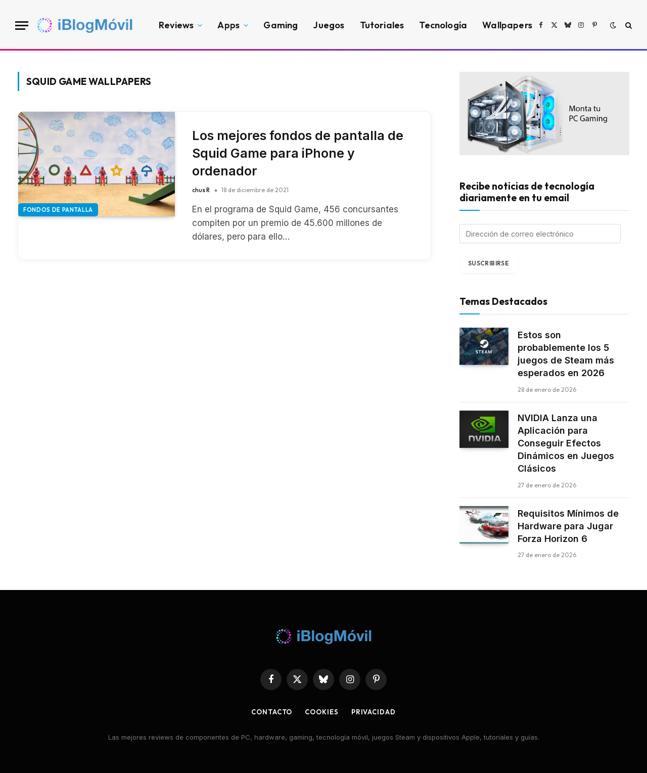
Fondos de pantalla (58, 209)
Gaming (280, 25)
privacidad (373, 712)
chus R (201, 190)
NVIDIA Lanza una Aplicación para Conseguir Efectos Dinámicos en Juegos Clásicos (566, 443)
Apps (228, 25)
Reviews (176, 25)
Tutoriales (382, 25)
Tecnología (443, 25)
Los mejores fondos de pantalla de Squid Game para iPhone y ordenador (297, 153)
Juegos (328, 25)
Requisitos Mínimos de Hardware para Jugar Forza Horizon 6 (568, 526)
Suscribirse (488, 263)
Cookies (321, 712)
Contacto (271, 712)
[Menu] (21, 25)
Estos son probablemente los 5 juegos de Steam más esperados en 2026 (566, 354)
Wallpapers (507, 25)
